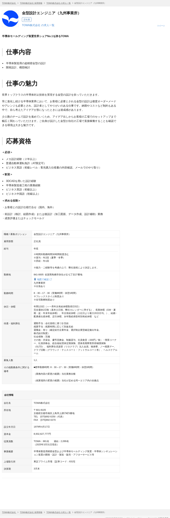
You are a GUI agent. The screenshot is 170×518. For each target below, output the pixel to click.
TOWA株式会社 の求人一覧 (58, 3)
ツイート (161, 26)
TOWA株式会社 (9, 3)
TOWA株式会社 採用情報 (31, 3)
